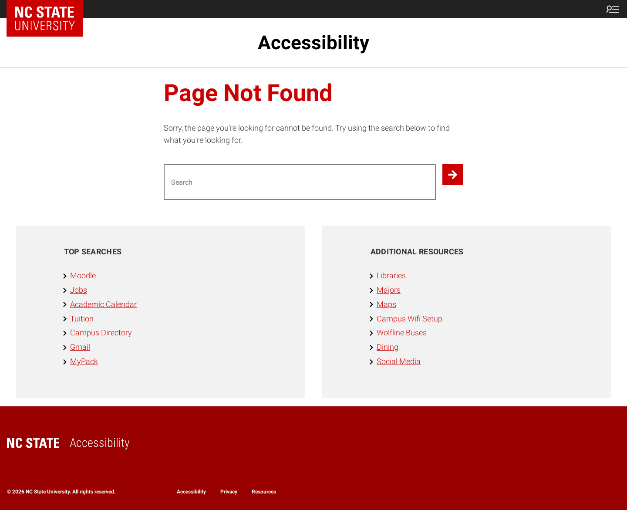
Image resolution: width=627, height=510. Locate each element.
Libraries (391, 275)
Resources (264, 492)
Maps (386, 304)
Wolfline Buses (402, 332)
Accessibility (313, 42)
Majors (389, 289)
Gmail (80, 346)
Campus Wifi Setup (409, 318)
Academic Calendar (103, 304)
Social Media (399, 361)
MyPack (84, 361)
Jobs (78, 289)
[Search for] (300, 182)
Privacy (228, 492)
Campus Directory (101, 332)
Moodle (83, 275)
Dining (387, 346)
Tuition (82, 318)
